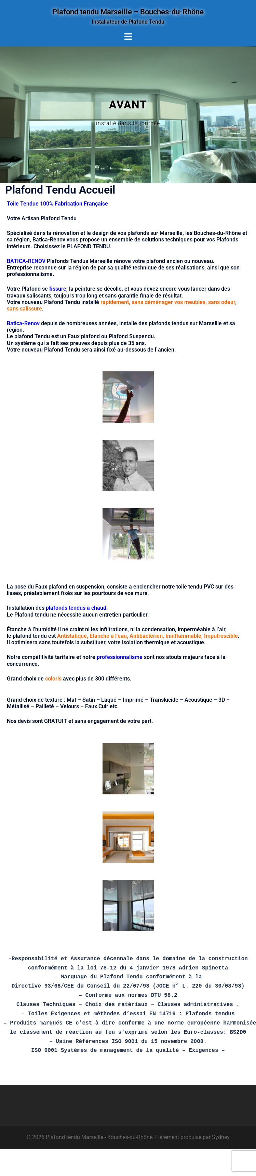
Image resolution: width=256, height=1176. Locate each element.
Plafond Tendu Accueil (60, 189)
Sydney (221, 1137)
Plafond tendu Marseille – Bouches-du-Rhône (128, 11)
